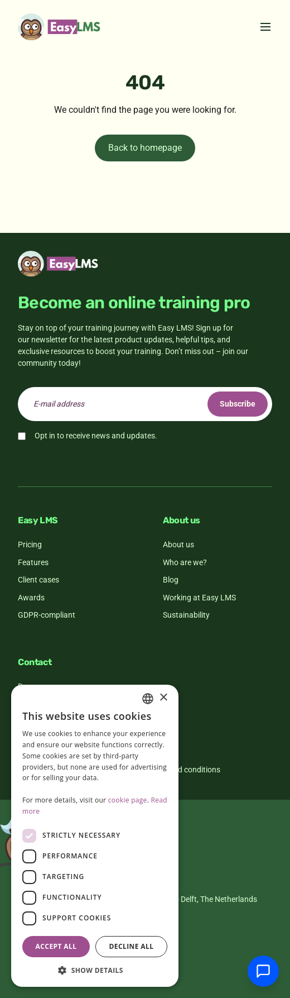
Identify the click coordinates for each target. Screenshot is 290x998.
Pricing (30, 544)
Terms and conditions (183, 769)
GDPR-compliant (46, 614)
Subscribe (237, 403)
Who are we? (185, 562)
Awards (31, 597)
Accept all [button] (56, 946)
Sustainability (186, 614)
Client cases (38, 579)
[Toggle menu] (265, 27)
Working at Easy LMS (199, 597)
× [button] (163, 698)
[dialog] (94, 836)
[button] (94, 970)
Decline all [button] (131, 946)
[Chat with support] (263, 971)
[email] (145, 404)
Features (33, 562)
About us (178, 544)
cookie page (127, 800)
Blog (170, 579)
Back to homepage (145, 147)
